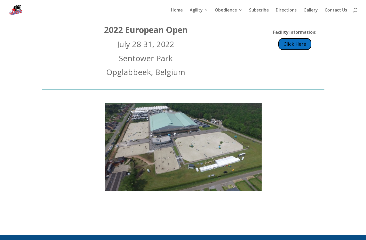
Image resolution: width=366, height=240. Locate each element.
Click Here (295, 44)
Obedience (226, 10)
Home (177, 10)
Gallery (310, 10)
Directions (286, 10)
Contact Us (336, 10)
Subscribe (259, 10)
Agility (196, 10)
